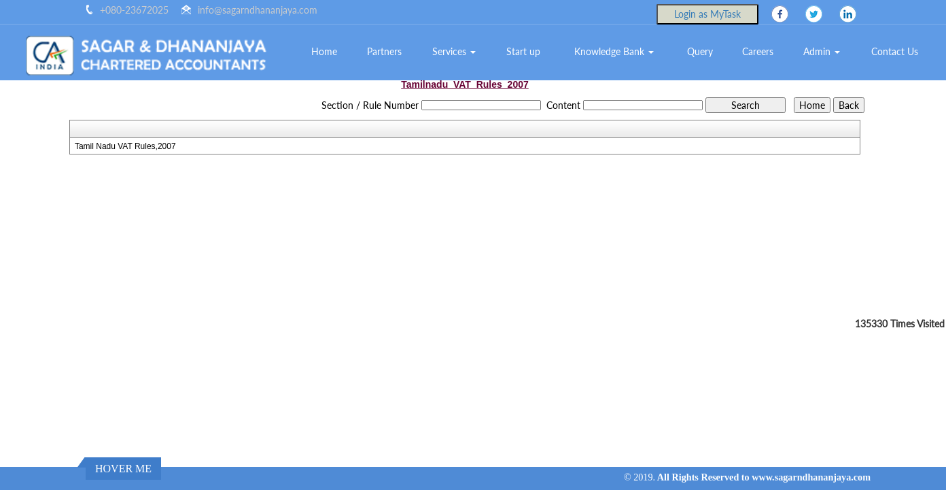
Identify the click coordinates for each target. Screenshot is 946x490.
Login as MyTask (707, 14)
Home (324, 51)
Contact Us (894, 51)
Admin (821, 51)
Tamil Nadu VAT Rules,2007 (125, 146)
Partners (384, 51)
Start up (523, 51)
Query (700, 51)
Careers (757, 51)
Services (454, 51)
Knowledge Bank (614, 51)
